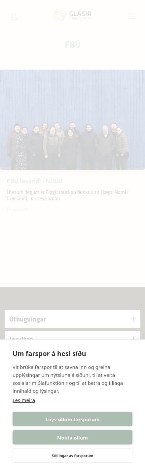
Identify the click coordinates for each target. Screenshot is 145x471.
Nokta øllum (72, 437)
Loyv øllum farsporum (73, 419)
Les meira (24, 400)
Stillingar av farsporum (72, 455)
